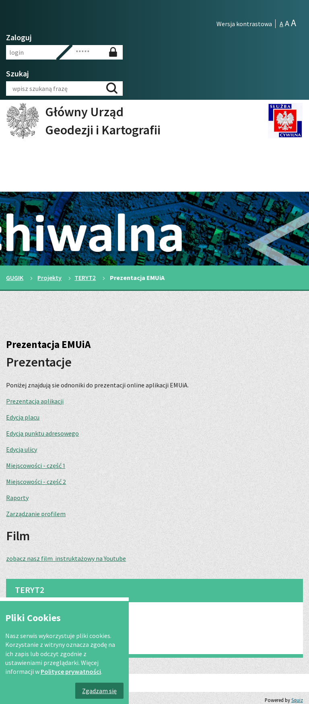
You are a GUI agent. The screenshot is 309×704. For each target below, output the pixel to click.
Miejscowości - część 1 (35, 465)
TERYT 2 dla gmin (36, 617)
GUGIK (14, 278)
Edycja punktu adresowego (42, 433)
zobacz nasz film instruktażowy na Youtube (66, 558)
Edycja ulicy (21, 449)
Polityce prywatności (71, 671)
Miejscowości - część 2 (36, 482)
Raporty (17, 498)
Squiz (297, 700)
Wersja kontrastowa (244, 24)
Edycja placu (22, 417)
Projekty (49, 278)
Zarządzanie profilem (36, 514)
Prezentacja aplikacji (35, 401)
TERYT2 (85, 278)
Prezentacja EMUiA (39, 638)
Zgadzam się (99, 691)
